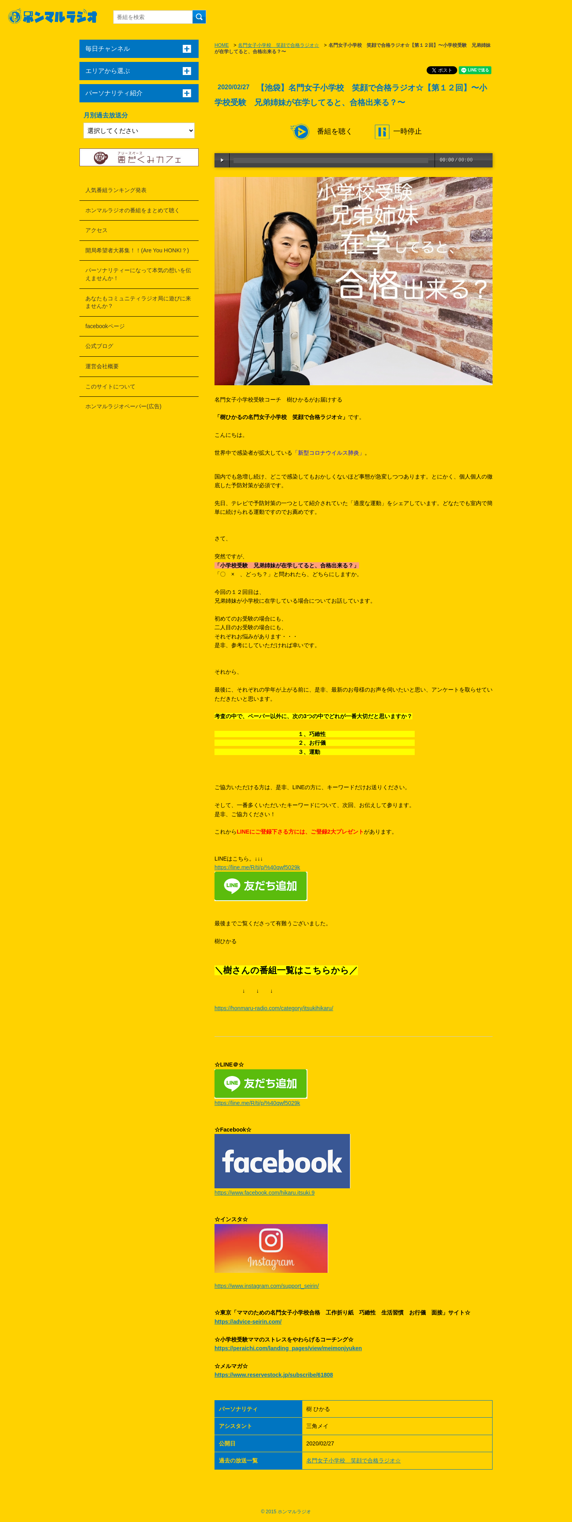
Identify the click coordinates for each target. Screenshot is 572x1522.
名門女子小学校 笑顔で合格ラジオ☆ (278, 45)
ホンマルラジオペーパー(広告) (123, 406)
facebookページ (105, 326)
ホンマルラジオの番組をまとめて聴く (132, 210)
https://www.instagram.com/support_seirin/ (266, 1286)
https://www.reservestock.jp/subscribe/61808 (273, 1375)
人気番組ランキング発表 (116, 190)
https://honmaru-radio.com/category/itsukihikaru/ (273, 1008)
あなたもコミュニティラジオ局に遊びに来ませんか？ (138, 302)
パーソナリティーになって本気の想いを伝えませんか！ (138, 274)
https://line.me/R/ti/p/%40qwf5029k (257, 867)
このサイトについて (110, 386)
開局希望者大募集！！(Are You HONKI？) (137, 250)
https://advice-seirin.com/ (248, 1321)
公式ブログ (99, 346)
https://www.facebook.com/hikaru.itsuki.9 (264, 1193)
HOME (221, 45)
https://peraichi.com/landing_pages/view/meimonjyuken (288, 1348)
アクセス (96, 230)
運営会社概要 (102, 366)
